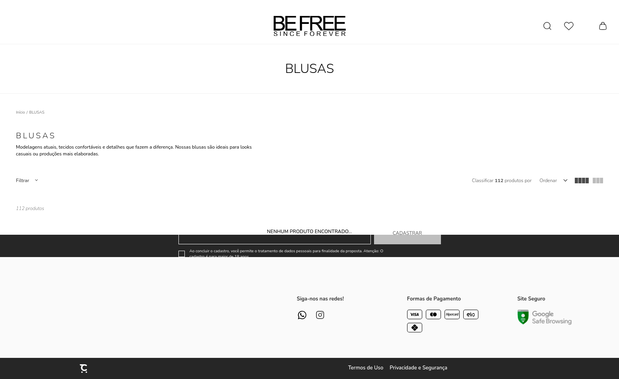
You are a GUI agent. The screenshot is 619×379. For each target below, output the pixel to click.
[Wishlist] (569, 26)
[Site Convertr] (84, 368)
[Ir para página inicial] (20, 112)
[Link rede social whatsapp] (302, 315)
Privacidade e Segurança (418, 367)
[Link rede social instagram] (320, 315)
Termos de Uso (365, 367)
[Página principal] (310, 26)
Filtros (26, 180)
